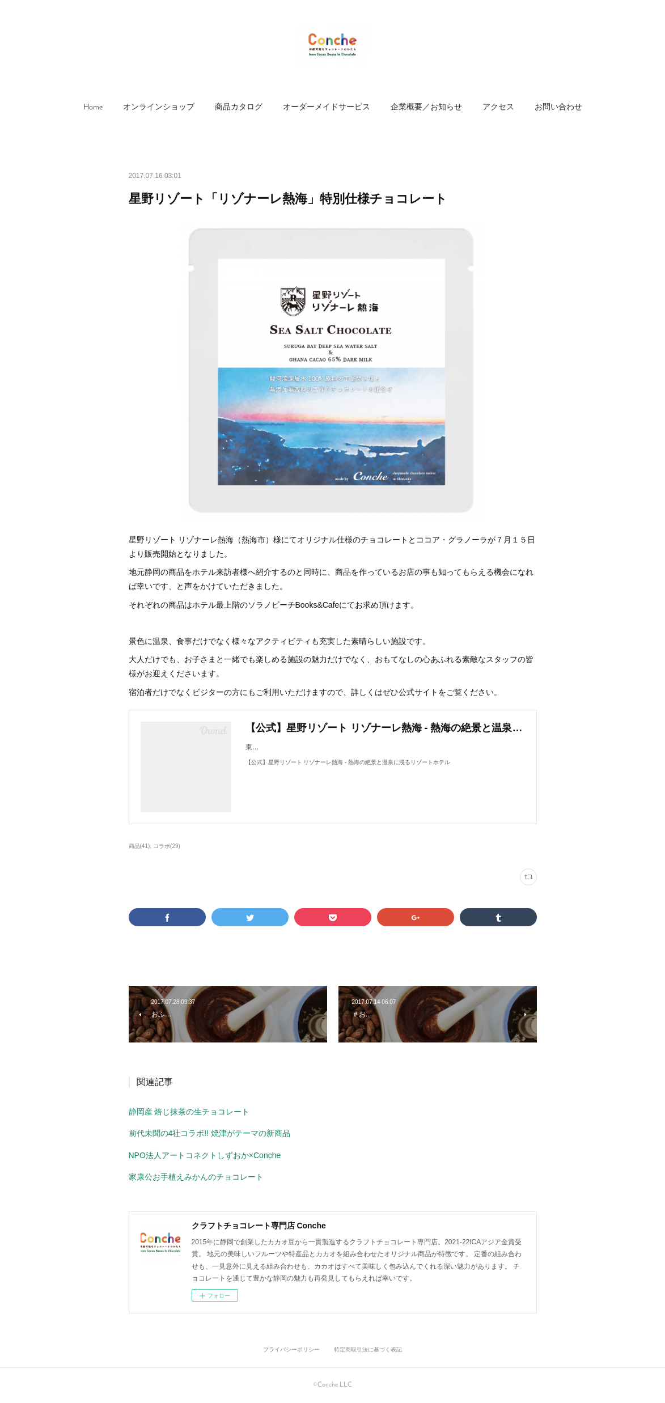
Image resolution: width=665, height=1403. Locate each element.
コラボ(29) (166, 846)
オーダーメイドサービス (326, 107)
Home (93, 107)
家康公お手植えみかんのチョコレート (196, 1176)
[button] (93, 108)
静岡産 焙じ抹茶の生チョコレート (189, 1111)
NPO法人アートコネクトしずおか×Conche (205, 1155)
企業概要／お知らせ (426, 107)
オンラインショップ (158, 107)
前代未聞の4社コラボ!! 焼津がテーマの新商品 (209, 1133)
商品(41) (139, 846)
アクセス (498, 107)
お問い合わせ (558, 107)
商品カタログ (238, 107)
